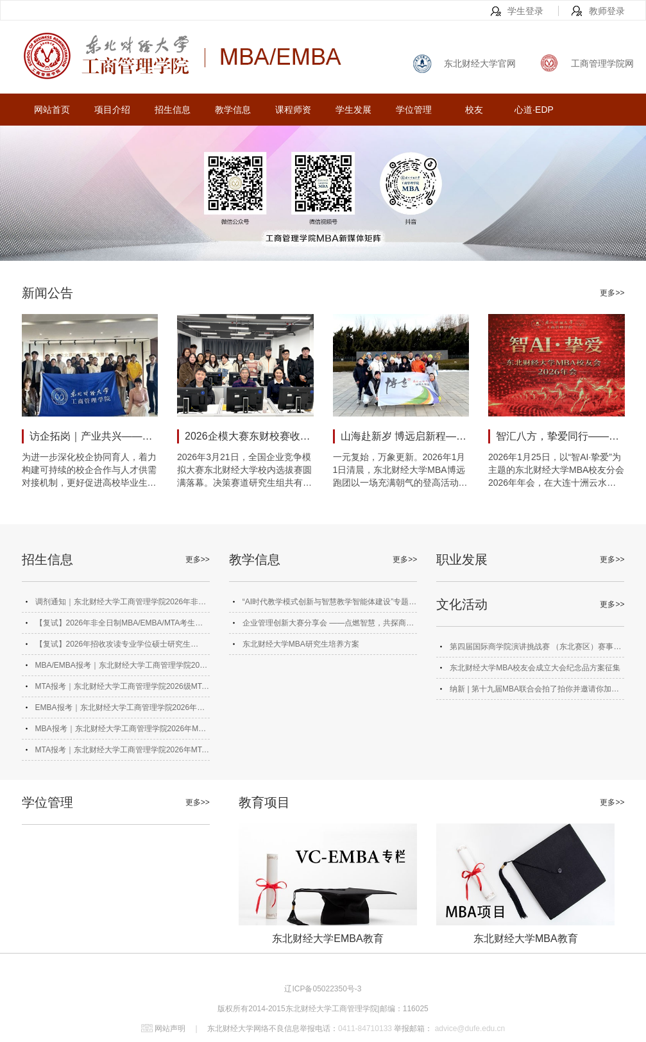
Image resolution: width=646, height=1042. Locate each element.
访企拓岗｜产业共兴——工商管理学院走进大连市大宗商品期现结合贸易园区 (94, 436)
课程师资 (293, 109)
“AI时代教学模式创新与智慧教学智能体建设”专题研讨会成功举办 (329, 604)
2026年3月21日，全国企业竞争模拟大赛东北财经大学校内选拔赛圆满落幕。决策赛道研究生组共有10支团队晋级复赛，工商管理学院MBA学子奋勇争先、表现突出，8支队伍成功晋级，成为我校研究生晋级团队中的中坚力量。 (245, 470)
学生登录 (525, 11)
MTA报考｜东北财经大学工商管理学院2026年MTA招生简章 (121, 752)
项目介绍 (112, 109)
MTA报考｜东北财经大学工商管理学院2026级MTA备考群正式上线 (121, 689)
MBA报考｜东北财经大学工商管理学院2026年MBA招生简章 (122, 731)
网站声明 (170, 1028)
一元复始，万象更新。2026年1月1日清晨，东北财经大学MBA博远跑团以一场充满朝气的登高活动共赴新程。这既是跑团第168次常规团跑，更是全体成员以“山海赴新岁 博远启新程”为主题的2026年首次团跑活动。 (400, 470)
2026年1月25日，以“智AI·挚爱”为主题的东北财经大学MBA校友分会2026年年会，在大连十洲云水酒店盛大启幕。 (556, 470)
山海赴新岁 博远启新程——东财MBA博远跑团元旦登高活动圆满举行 (405, 436)
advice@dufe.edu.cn (468, 1028)
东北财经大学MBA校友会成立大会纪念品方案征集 (535, 667)
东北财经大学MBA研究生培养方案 (300, 644)
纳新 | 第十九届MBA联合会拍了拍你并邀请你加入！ (530, 691)
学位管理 (414, 109)
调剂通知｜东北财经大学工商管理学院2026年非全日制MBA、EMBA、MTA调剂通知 (121, 604)
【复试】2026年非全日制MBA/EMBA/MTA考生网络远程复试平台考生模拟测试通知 (119, 625)
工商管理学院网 (602, 63)
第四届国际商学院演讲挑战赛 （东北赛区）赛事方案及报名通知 (535, 649)
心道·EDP (534, 109)
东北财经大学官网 (480, 63)
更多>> (612, 292)
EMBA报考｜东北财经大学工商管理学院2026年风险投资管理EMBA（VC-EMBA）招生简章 (120, 710)
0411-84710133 (365, 1028)
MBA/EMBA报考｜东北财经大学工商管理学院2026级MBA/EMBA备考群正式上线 (121, 668)
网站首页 (52, 109)
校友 (474, 109)
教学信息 (233, 109)
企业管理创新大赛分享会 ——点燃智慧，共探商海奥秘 (328, 625)
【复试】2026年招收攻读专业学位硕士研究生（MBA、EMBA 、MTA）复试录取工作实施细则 (117, 647)
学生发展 (353, 109)
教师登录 (607, 11)
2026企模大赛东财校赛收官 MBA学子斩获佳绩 (249, 436)
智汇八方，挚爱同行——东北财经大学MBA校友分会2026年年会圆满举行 (560, 436)
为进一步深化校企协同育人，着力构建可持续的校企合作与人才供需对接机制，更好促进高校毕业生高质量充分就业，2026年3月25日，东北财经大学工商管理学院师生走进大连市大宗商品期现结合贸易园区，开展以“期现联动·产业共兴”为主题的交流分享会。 (89, 470)
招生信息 (173, 109)
